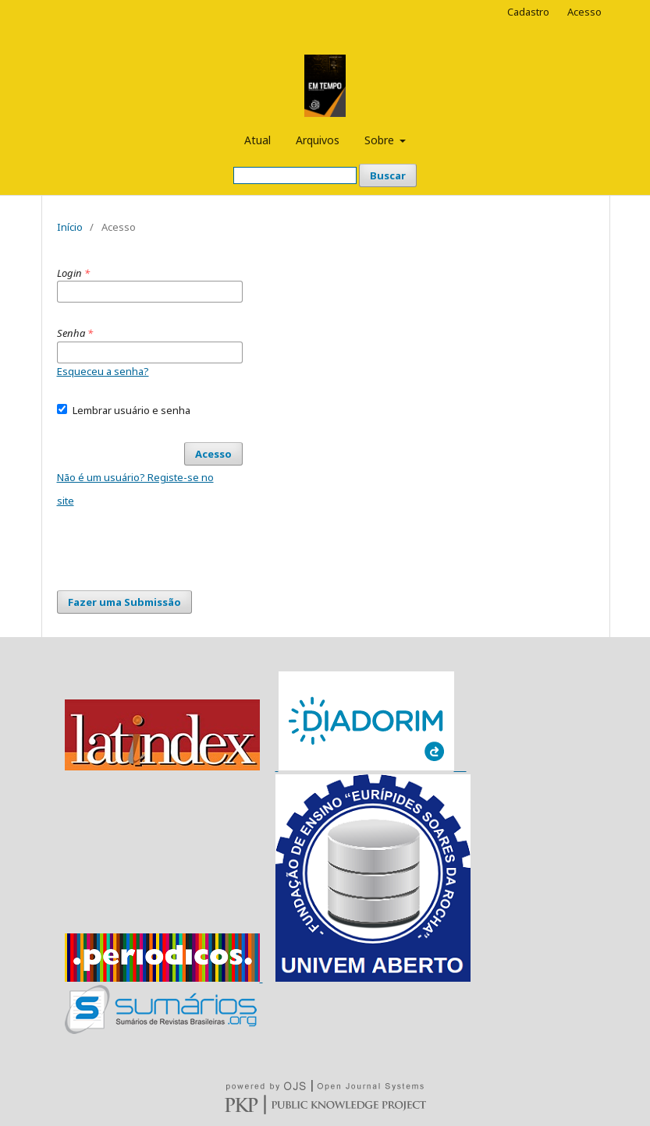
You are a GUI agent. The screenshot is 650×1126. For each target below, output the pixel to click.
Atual (257, 140)
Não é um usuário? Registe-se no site (135, 489)
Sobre (380, 140)
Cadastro (528, 12)
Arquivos (317, 140)
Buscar (388, 175)
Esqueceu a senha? (103, 371)
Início (70, 227)
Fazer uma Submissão (124, 602)
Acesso (584, 12)
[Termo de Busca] (295, 175)
